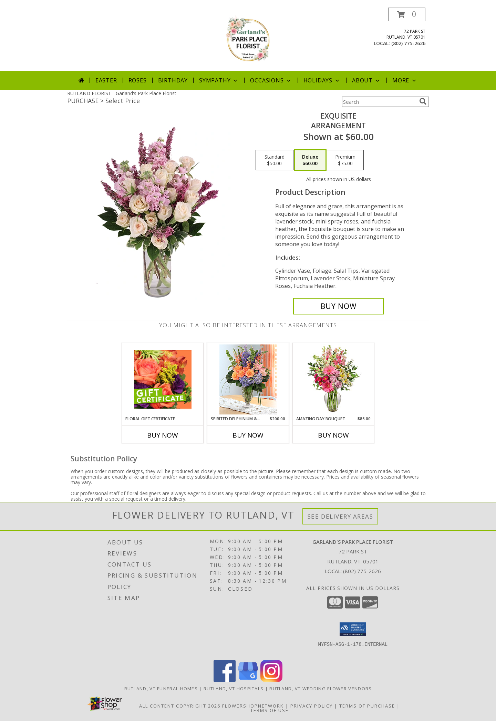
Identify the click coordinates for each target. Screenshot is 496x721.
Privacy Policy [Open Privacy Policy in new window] (311, 706)
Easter (106, 80)
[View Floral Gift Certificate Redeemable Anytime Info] (163, 379)
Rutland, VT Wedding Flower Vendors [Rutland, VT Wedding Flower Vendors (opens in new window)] (320, 688)
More (404, 80)
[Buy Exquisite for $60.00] (338, 306)
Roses (137, 80)
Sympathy (219, 80)
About (366, 80)
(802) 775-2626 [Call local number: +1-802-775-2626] (408, 43)
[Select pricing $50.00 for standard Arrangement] (274, 160)
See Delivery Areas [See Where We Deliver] (340, 516)
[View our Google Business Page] (248, 680)
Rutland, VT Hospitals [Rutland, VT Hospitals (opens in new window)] (234, 688)
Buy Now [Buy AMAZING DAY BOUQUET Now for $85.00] (333, 435)
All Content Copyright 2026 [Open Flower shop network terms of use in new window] (179, 706)
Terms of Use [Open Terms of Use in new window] (269, 710)
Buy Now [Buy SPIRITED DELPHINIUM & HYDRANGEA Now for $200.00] (248, 435)
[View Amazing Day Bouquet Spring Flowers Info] (333, 379)
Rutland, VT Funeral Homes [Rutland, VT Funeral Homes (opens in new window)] (161, 688)
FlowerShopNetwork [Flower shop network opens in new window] (253, 706)
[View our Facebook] (225, 680)
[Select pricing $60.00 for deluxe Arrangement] (310, 160)
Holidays (322, 80)
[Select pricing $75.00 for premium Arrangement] (345, 160)
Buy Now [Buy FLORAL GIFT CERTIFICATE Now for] (162, 435)
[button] (406, 14)
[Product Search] (379, 102)
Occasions (271, 80)
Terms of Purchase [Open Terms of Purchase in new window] (367, 706)
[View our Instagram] (271, 680)
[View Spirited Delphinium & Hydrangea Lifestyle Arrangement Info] (248, 379)
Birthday (173, 80)
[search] (422, 101)
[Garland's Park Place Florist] (248, 39)
